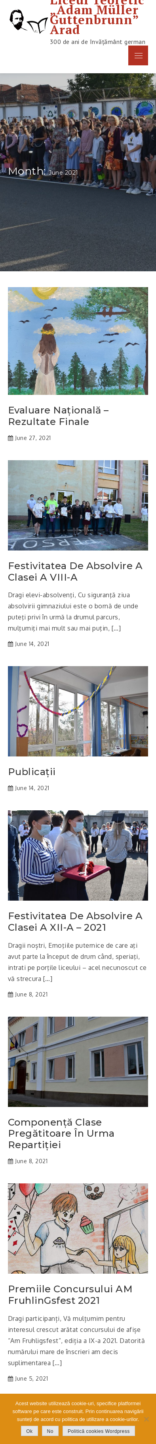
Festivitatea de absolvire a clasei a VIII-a (75, 571)
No (50, 1431)
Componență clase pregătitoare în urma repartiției (61, 1134)
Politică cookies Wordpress (99, 1431)
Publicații (32, 771)
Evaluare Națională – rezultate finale (58, 416)
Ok (29, 1431)
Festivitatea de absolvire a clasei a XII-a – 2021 (75, 922)
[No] (146, 1419)
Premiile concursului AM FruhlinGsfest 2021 (70, 1295)
